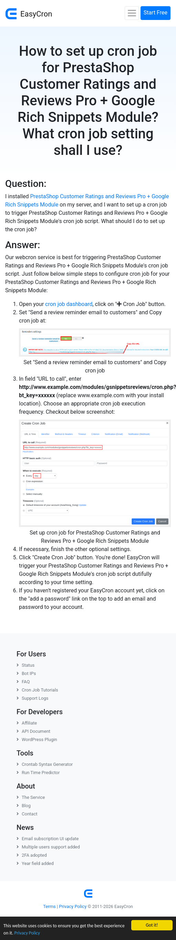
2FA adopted (32, 855)
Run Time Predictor (38, 772)
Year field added (35, 863)
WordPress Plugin (37, 739)
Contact (27, 813)
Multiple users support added (48, 846)
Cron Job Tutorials (37, 690)
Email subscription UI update (48, 838)
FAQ (23, 681)
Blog (24, 805)
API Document (33, 731)
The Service (31, 797)
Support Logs (33, 698)
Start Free (155, 12)
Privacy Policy (27, 933)
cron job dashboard (68, 304)
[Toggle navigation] (132, 13)
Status (25, 665)
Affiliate (27, 723)
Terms (49, 906)
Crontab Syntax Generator (45, 764)
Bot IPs (26, 673)
